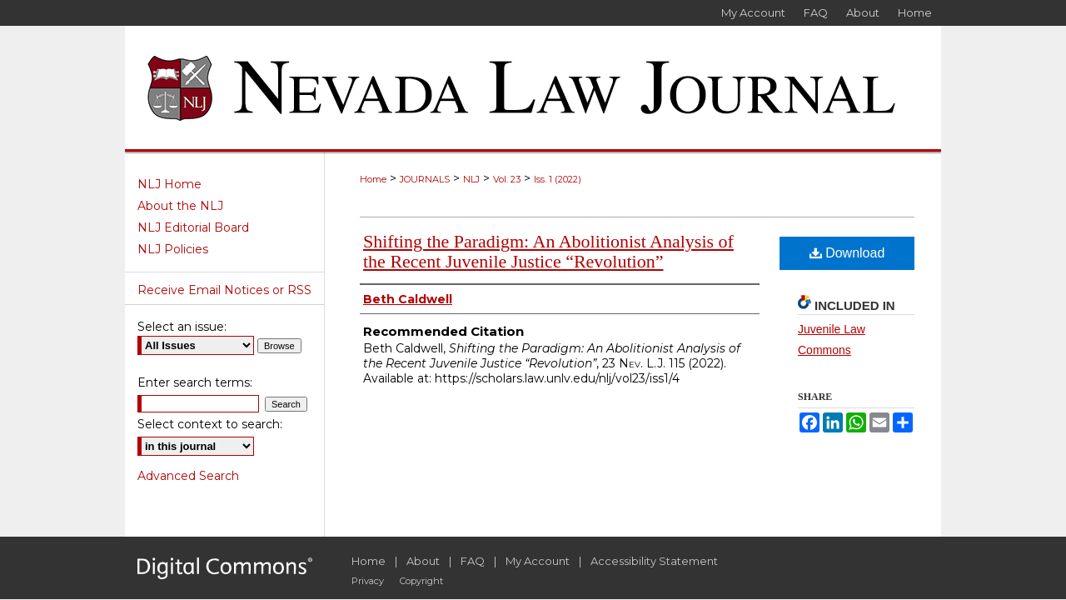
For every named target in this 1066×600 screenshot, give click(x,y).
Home (373, 179)
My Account (538, 561)
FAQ (473, 561)
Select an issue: (182, 326)
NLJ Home (169, 184)
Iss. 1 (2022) (557, 179)
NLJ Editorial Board (193, 227)
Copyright (421, 581)
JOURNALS (425, 179)
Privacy (367, 581)
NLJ (471, 179)
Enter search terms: (194, 382)
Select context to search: (209, 424)
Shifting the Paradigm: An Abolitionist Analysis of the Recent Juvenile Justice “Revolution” (548, 251)
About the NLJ (180, 205)
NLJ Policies (172, 249)
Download (847, 253)
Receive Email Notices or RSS (224, 290)
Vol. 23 (507, 179)
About (423, 561)
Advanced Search (188, 475)
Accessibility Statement (654, 561)
